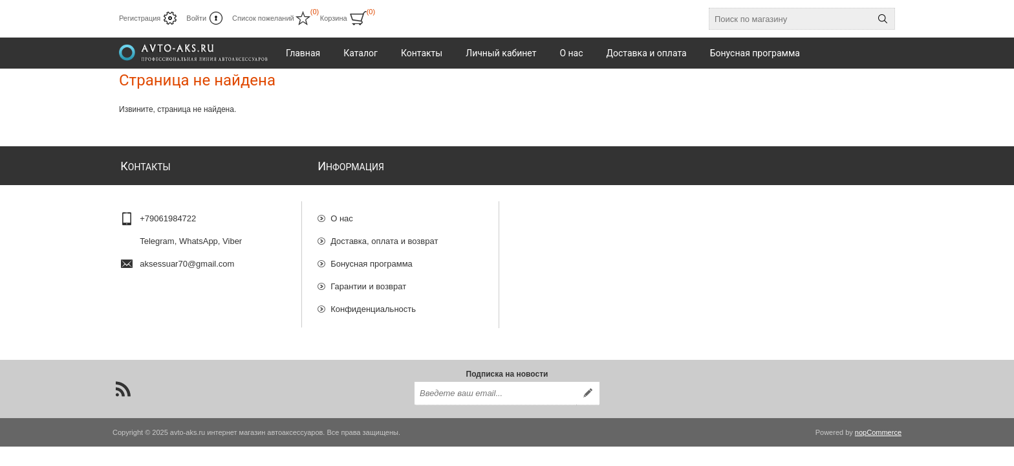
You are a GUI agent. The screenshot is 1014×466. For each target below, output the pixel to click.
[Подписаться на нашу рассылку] (495, 390)
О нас (341, 212)
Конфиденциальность (373, 303)
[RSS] (123, 385)
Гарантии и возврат (368, 280)
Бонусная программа (371, 258)
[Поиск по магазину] (790, 18)
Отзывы (345, 326)
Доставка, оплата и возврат (384, 235)
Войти (196, 18)
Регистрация (139, 18)
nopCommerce (878, 429)
